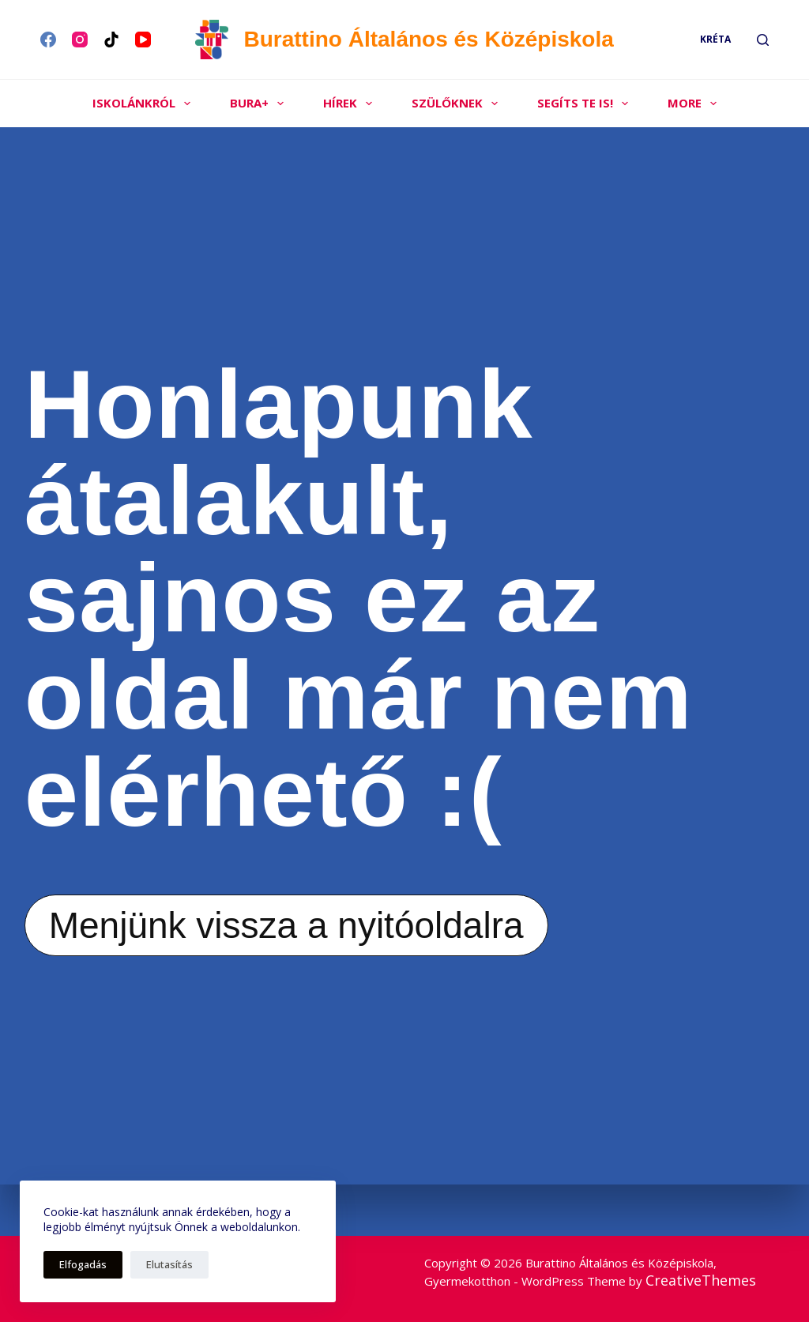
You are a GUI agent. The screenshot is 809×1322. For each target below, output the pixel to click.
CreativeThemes (700, 1279)
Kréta (715, 39)
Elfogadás (83, 1264)
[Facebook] (48, 39)
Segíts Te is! (585, 103)
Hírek (350, 103)
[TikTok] (111, 39)
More (695, 103)
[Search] (763, 40)
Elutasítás (169, 1264)
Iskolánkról (144, 103)
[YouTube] (143, 39)
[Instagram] (80, 39)
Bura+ (260, 103)
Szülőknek (458, 103)
